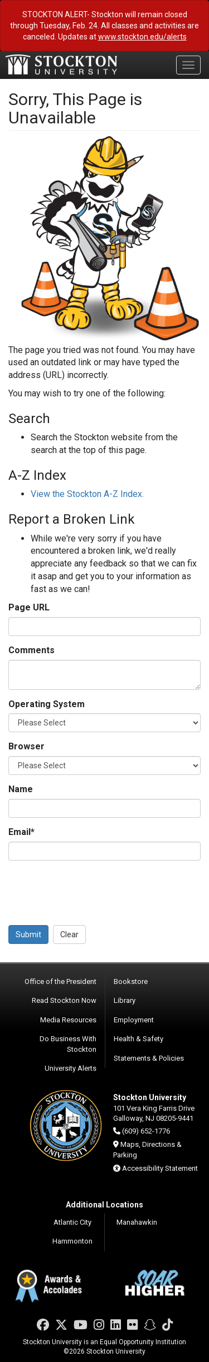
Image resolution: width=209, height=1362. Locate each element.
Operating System (46, 704)
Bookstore (131, 981)
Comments (31, 650)
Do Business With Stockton (68, 1044)
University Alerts (70, 1068)
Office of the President (60, 981)
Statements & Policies (149, 1058)
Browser (26, 746)
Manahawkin (136, 1222)
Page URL (29, 607)
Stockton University (61, 64)
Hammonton (72, 1241)
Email (21, 832)
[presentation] (93, 890)
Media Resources (68, 1020)
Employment (134, 1020)
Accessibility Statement (160, 1168)
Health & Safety (138, 1039)
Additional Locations (104, 1204)
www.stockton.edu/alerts (142, 36)
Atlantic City (72, 1222)
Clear (69, 934)
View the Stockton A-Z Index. (87, 494)
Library (124, 1000)
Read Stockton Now (64, 1000)
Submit (28, 934)
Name (20, 789)
